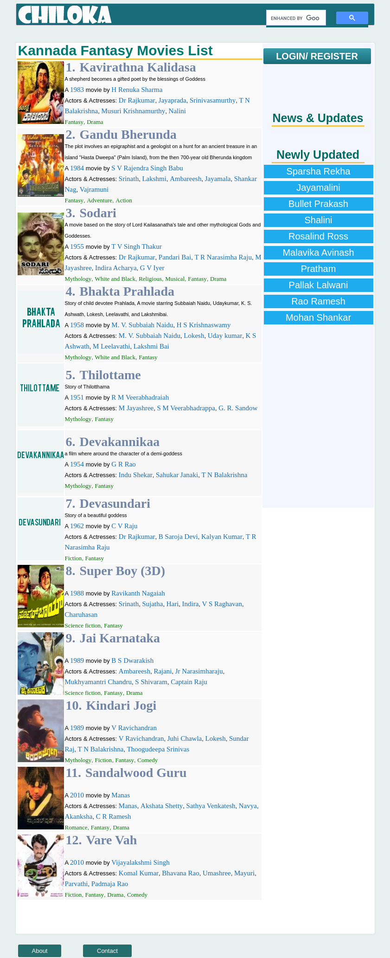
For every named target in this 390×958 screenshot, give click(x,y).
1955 (77, 246)
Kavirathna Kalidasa (138, 67)
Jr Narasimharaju (199, 671)
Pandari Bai (175, 257)
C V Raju (124, 526)
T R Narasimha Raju (222, 257)
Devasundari (115, 503)
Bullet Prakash (318, 204)
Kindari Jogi (121, 705)
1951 (77, 397)
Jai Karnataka (120, 638)
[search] (295, 18)
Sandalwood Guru (136, 772)
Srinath (129, 178)
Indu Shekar (136, 475)
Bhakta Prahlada (127, 291)
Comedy (147, 760)
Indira (190, 604)
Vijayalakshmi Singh (140, 862)
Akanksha (79, 816)
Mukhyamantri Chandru (98, 682)
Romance (76, 827)
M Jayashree (136, 408)
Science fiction (83, 625)
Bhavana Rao (180, 873)
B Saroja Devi (178, 536)
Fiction (73, 558)
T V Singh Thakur (136, 246)
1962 (77, 526)
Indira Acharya (116, 268)
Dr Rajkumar (137, 100)
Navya (248, 805)
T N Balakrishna (224, 475)
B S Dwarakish (132, 660)
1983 (77, 89)
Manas (120, 795)
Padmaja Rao (109, 883)
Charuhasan (81, 614)
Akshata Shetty (162, 805)
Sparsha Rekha (319, 171)
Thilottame (110, 375)
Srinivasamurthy (213, 100)
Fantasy (74, 121)
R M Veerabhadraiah (140, 397)
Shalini (318, 220)
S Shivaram (151, 682)
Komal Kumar (139, 873)
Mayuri (244, 873)
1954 (77, 464)
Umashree (217, 873)
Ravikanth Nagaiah (138, 593)
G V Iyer (152, 268)
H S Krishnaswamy (204, 325)
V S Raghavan (222, 604)
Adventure (99, 200)
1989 (77, 660)
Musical (175, 278)
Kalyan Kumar (222, 536)
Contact (107, 950)
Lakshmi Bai (151, 346)
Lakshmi (154, 178)
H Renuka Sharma (136, 89)
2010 (77, 795)
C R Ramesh (113, 816)
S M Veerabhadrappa (186, 408)
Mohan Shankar (318, 317)
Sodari (98, 213)
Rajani (162, 671)
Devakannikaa (120, 441)
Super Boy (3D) (123, 570)
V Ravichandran (134, 727)
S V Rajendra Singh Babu (147, 168)
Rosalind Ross (318, 236)
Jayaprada (172, 100)
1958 (77, 325)
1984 (77, 168)
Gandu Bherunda (128, 134)
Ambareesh (185, 178)
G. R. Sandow (237, 408)
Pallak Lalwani (318, 285)
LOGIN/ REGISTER (317, 56)
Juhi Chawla (184, 738)
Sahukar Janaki (177, 475)
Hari (172, 604)
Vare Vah (111, 840)
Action (123, 200)
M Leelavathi (111, 346)
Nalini (177, 111)
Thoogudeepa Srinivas (158, 749)
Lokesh (194, 335)
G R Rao (123, 464)
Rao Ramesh (318, 301)
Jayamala (218, 178)
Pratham (318, 269)
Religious (150, 278)
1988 (77, 593)
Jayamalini (318, 187)
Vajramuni (94, 189)
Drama (95, 121)
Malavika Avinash (318, 252)
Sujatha (152, 604)
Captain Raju (189, 682)
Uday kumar (225, 335)
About (40, 950)
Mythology (78, 278)
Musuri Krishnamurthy (133, 111)
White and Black (115, 278)
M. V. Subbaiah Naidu (142, 325)
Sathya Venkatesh (211, 805)
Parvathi (76, 883)
